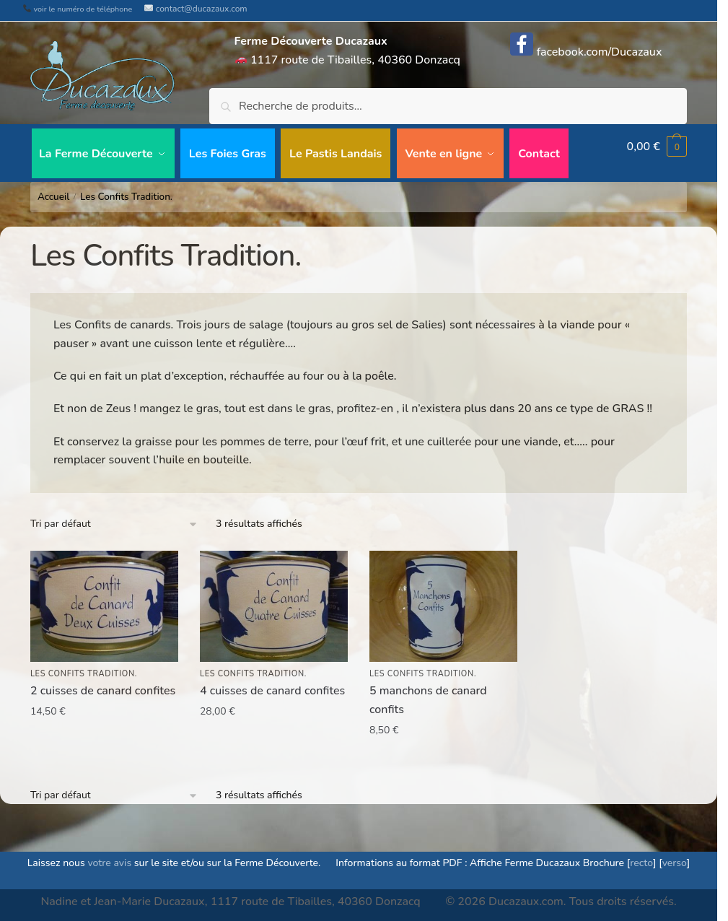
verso (674, 856)
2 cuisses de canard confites (102, 684)
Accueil (53, 190)
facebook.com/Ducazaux (586, 52)
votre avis (109, 856)
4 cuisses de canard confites (272, 684)
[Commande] (114, 518)
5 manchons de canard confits (428, 693)
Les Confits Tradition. (83, 667)
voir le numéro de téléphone (77, 9)
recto (641, 856)
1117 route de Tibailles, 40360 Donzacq (347, 50)
